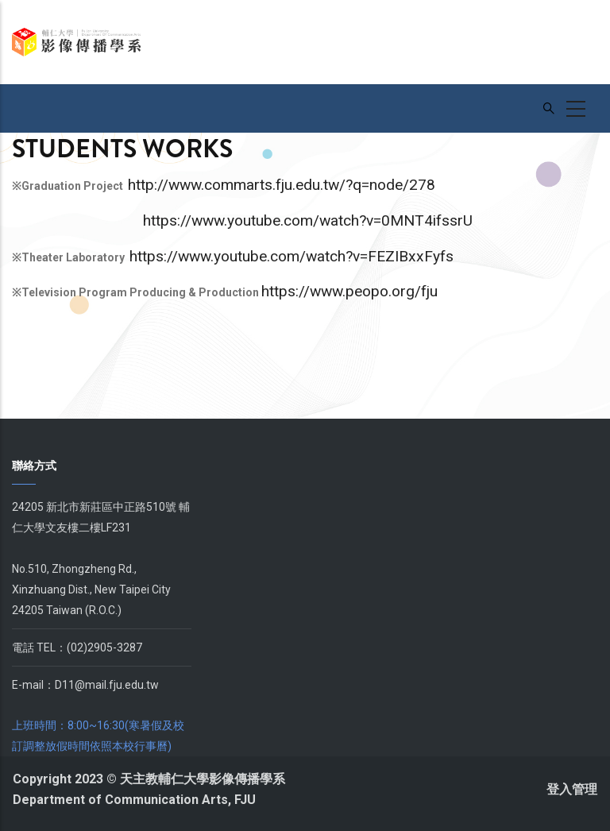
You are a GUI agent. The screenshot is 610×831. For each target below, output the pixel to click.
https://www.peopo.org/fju (349, 291)
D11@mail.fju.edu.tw (107, 684)
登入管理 (571, 789)
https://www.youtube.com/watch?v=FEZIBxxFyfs (291, 256)
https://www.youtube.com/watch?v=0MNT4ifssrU (308, 220)
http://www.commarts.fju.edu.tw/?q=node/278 (281, 185)
